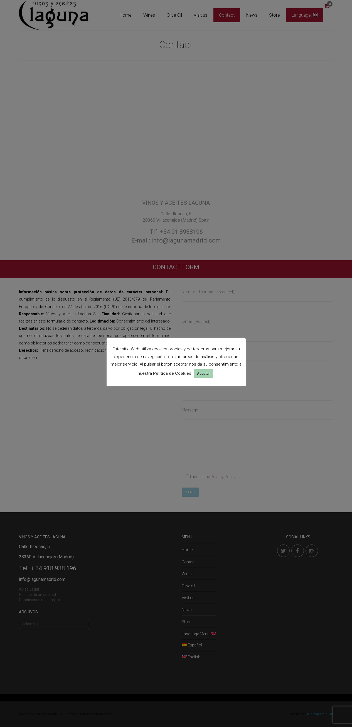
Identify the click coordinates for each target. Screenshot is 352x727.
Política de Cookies (172, 373)
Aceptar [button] (203, 373)
